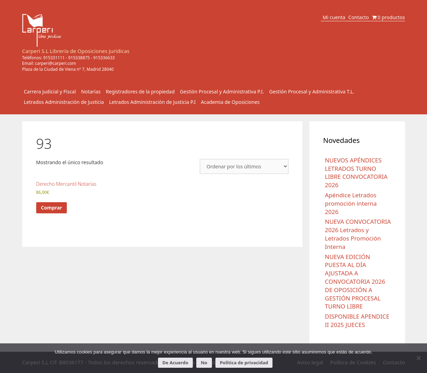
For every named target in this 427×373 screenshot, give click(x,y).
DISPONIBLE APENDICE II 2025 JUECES (357, 320)
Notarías (91, 91)
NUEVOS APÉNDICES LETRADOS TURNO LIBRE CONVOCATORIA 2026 (356, 172)
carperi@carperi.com (55, 63)
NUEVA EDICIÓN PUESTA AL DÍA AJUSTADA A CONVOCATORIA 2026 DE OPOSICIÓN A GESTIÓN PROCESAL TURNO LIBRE (355, 282)
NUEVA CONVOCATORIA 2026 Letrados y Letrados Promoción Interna (358, 234)
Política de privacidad (244, 362)
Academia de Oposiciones (230, 102)
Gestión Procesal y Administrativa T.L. (312, 91)
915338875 (79, 58)
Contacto (358, 17)
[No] (418, 358)
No (204, 362)
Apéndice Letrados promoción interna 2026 (351, 203)
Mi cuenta (334, 17)
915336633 (104, 58)
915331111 (54, 58)
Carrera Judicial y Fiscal (50, 91)
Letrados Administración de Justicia (64, 102)
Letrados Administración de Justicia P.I (152, 102)
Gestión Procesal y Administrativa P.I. (222, 91)
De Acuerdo (175, 362)
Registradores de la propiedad (140, 91)
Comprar (51, 207)
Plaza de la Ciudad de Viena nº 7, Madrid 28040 (68, 69)
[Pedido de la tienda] (244, 166)
